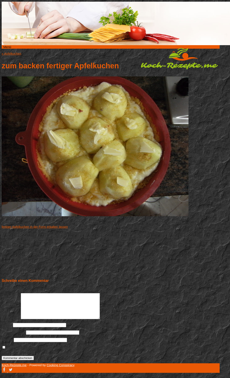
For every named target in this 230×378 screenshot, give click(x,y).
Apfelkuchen (11, 53)
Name (7, 325)
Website (7, 340)
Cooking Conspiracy (61, 365)
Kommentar (11, 318)
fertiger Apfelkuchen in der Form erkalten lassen (35, 226)
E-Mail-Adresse (13, 332)
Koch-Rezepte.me (179, 58)
